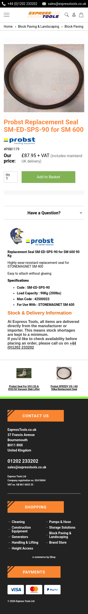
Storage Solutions (62, 527)
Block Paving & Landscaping (37, 26)
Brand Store (58, 542)
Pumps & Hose (60, 522)
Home (8, 26)
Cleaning (18, 522)
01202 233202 (23, 461)
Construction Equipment (21, 529)
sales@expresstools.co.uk (27, 467)
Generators (20, 537)
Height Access (22, 548)
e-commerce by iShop (43, 557)
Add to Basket (48, 177)
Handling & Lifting (25, 542)
